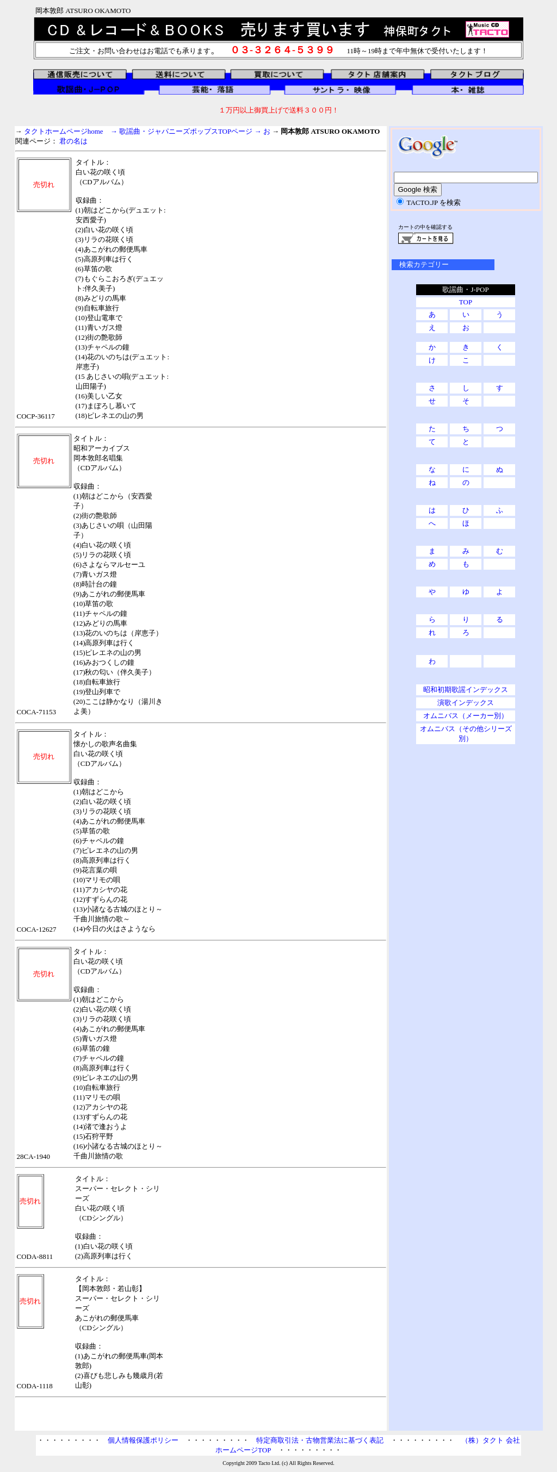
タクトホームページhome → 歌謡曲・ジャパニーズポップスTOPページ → (143, 131)
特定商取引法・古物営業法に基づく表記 (319, 1440)
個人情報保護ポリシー (143, 1440)
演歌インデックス (465, 702)
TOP (465, 302)
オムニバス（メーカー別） (465, 716)
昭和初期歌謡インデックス (465, 689)
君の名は (73, 141)
